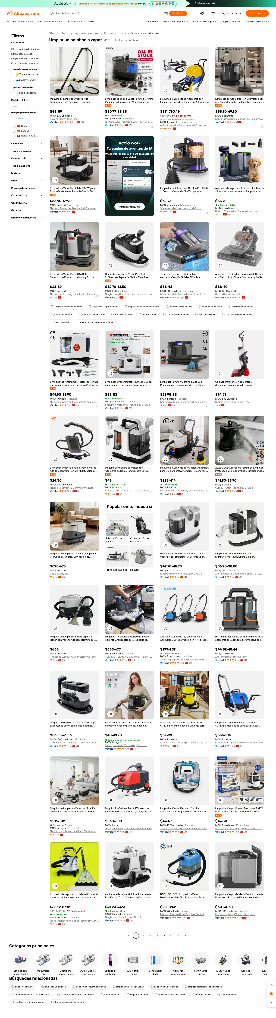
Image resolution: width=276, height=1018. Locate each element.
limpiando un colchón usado (128, 986)
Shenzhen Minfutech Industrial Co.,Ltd (181, 208)
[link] (271, 984)
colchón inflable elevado (164, 986)
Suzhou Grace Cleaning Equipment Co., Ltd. (184, 742)
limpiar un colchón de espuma (67, 1002)
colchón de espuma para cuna (89, 986)
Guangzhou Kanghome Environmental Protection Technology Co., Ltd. (129, 828)
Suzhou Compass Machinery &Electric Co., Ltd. (184, 828)
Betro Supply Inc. (59, 573)
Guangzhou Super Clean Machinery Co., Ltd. (239, 742)
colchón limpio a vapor (179, 306)
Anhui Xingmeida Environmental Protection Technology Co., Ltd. (184, 125)
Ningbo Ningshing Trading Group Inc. (235, 914)
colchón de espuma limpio (237, 314)
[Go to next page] (185, 935)
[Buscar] (178, 13)
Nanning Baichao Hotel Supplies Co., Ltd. (182, 914)
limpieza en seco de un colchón (142, 306)
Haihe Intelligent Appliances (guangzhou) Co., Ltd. (74, 920)
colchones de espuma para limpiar (95, 322)
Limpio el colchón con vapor (66, 306)
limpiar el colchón (137, 994)
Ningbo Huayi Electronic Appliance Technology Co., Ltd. (129, 294)
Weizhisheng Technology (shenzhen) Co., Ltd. (239, 828)
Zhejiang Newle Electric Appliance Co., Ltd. (238, 573)
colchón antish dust (22, 986)
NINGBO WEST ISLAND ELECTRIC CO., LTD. (129, 121)
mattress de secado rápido (170, 994)
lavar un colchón (227, 994)
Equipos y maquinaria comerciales (80, 33)
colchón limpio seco (210, 306)
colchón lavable (201, 994)
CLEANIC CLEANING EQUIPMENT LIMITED (129, 656)
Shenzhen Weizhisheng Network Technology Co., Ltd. (184, 294)
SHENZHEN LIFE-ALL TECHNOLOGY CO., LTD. (129, 490)
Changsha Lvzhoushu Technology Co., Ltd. (73, 656)
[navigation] (26, 485)
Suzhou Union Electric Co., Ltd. (232, 401)
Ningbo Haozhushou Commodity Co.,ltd (71, 487)
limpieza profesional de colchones (203, 986)
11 (178, 935)
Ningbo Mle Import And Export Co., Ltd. (181, 573)
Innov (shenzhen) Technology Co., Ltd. (126, 745)
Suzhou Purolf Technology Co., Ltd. (234, 487)
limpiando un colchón (240, 306)
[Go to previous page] (129, 935)
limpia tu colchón (121, 314)
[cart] (213, 14)
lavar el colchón (60, 322)
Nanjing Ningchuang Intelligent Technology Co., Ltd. (74, 831)
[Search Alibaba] (105, 13)
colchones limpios (61, 314)
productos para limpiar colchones (75, 994)
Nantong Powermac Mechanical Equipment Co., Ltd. (239, 118)
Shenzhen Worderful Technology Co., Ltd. (127, 404)
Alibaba (53, 33)
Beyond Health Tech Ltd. (63, 118)
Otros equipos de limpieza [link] (145, 33)
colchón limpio (147, 314)
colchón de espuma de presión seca (31, 994)
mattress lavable (205, 314)
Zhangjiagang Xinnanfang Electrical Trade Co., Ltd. (184, 659)
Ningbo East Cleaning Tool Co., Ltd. (124, 917)
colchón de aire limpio (176, 314)
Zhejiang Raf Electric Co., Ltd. (231, 656)
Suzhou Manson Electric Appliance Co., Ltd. (238, 211)
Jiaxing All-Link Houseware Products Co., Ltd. (74, 742)
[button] (166, 13)
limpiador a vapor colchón (103, 306)
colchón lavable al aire (92, 314)
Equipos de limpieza (115, 33)
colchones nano (110, 994)
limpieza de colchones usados (28, 1002)
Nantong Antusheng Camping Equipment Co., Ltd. (74, 294)
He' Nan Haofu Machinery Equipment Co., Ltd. (184, 490)
